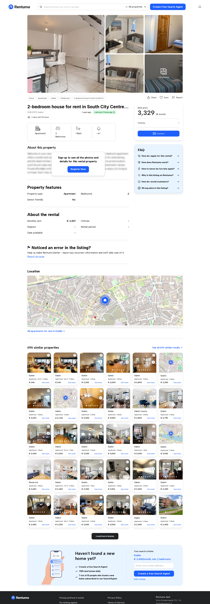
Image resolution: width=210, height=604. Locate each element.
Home (31, 98)
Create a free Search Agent (154, 573)
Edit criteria (139, 579)
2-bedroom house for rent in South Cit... (89, 98)
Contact (159, 133)
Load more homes (105, 536)
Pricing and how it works (71, 597)
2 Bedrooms (65, 98)
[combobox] (80, 7)
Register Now (78, 169)
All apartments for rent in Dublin (46, 331)
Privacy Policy (115, 597)
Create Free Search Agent (168, 6)
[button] (114, 112)
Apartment (70, 193)
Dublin (53, 98)
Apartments (42, 98)
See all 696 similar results (167, 347)
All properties (135, 6)
